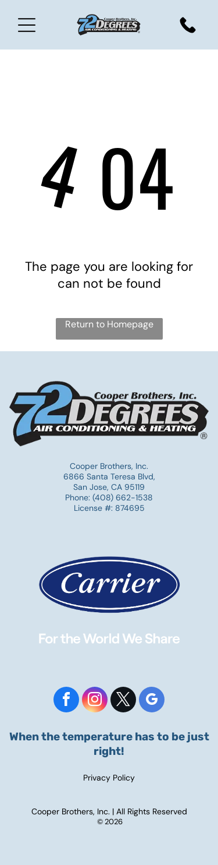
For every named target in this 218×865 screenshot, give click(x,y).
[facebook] (66, 701)
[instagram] (95, 701)
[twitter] (123, 701)
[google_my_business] (152, 701)
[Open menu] (26, 25)
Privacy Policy (109, 777)
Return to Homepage (109, 324)
